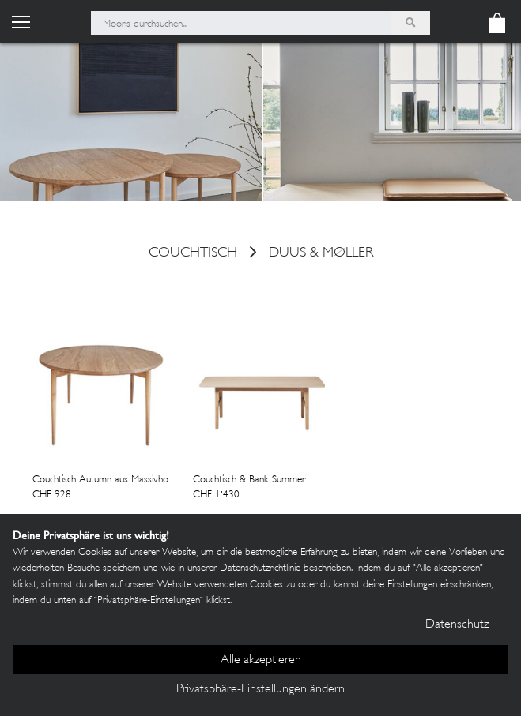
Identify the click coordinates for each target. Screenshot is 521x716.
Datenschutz (457, 625)
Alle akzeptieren (261, 660)
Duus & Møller (321, 254)
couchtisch (193, 254)
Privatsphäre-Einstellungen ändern (260, 689)
